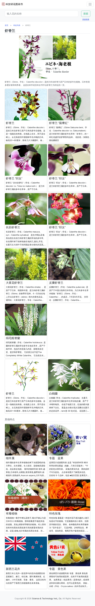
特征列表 (16, 25)
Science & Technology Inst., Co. (47, 598)
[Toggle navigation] (90, 4)
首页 (6, 25)
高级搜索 (85, 19)
